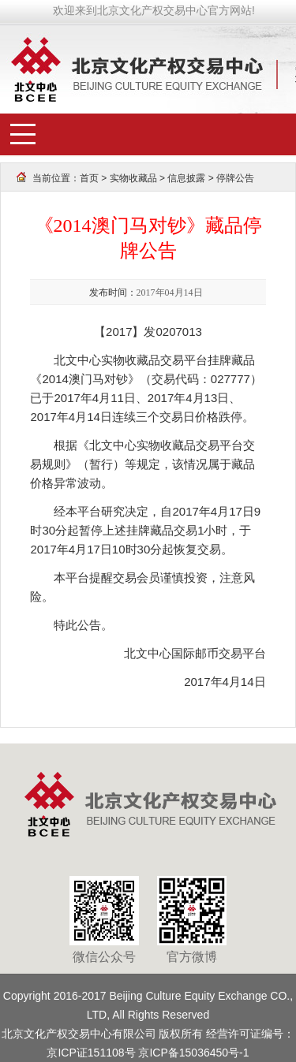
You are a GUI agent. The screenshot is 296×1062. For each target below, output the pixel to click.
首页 (89, 178)
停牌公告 (235, 178)
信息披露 (186, 178)
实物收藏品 (133, 178)
